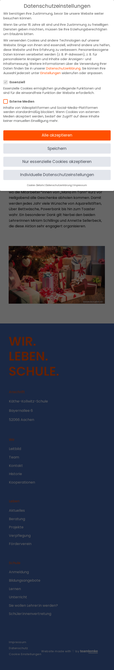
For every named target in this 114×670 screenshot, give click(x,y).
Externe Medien (20, 97)
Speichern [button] (57, 144)
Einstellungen (50, 69)
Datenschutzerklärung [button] (59, 181)
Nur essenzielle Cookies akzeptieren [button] (57, 157)
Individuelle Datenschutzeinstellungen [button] (57, 170)
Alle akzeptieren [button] (57, 131)
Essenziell (15, 78)
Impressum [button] (80, 181)
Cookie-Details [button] (35, 181)
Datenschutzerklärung (63, 64)
